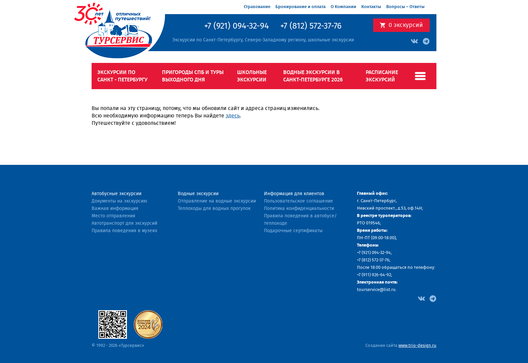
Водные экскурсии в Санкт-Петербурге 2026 (313, 76)
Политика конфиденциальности (299, 208)
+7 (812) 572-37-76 (310, 26)
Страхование (257, 7)
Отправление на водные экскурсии (217, 201)
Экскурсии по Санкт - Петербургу (122, 76)
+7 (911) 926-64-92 (374, 275)
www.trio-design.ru (417, 345)
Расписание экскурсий (382, 76)
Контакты (371, 7)
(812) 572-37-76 (375, 260)
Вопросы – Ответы (405, 7)
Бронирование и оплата (300, 7)
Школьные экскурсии (252, 76)
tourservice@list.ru (376, 290)
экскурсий (406, 25)
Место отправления (113, 216)
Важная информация (115, 208)
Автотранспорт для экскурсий (124, 223)
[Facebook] (421, 298)
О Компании (343, 7)
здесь (233, 115)
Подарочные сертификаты (293, 230)
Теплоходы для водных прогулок (214, 208)
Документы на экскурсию (119, 201)
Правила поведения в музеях (124, 230)
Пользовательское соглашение (298, 201)
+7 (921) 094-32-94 (236, 26)
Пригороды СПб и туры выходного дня (193, 76)
